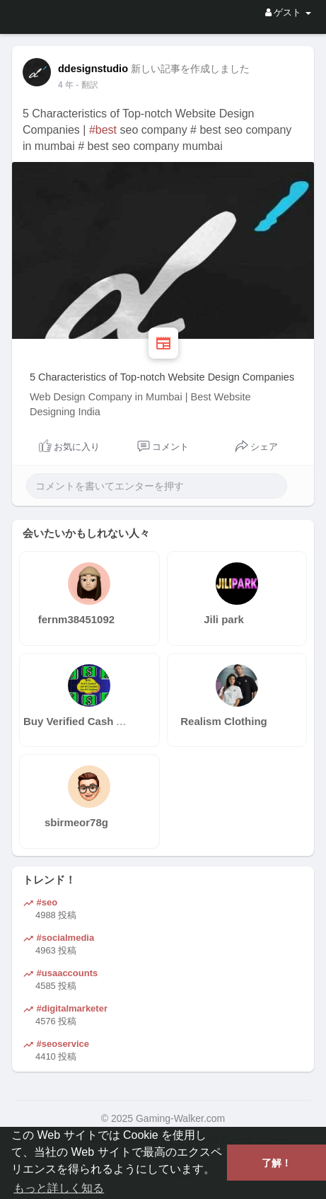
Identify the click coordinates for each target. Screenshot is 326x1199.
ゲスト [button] (288, 12)
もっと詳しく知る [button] (58, 1188)
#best (103, 130)
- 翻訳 (87, 85)
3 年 (66, 85)
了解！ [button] (276, 1163)
